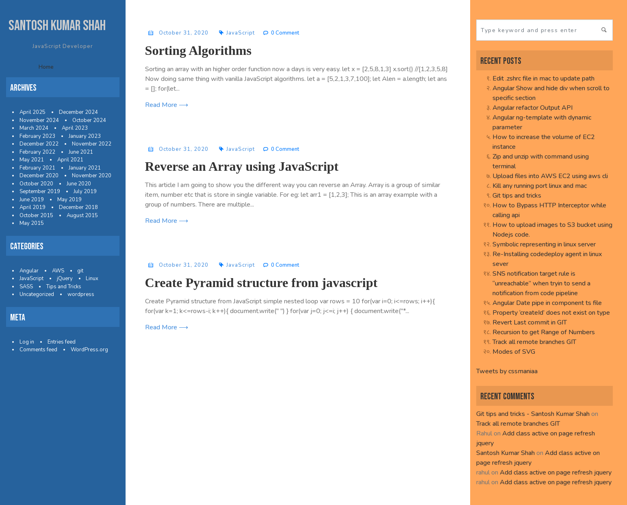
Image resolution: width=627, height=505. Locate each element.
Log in (27, 342)
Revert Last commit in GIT (529, 322)
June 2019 (32, 199)
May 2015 (32, 223)
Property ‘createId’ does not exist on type (551, 312)
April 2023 (75, 128)
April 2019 (33, 207)
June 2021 (81, 152)
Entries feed (62, 342)
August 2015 (82, 215)
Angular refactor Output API (532, 107)
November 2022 (91, 144)
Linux (92, 278)
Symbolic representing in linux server (544, 244)
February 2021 (37, 168)
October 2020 (36, 183)
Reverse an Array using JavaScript (241, 166)
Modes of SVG (513, 351)
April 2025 (33, 112)
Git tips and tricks (516, 195)
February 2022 (37, 152)
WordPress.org (89, 349)
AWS (58, 270)
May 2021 (32, 159)
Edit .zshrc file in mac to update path (543, 78)
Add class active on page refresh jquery (556, 472)
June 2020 (79, 183)
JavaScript (31, 278)
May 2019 (69, 199)
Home (46, 67)
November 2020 (91, 175)
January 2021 (85, 168)
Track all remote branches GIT (534, 341)
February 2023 (37, 136)
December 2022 (39, 144)
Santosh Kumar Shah (57, 26)
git (80, 270)
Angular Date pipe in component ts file (547, 302)
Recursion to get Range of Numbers (543, 332)
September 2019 (40, 191)
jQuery (65, 278)
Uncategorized (37, 294)
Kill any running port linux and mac (539, 185)
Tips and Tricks (63, 286)
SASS (26, 286)
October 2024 (89, 120)
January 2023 (85, 136)
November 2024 (39, 120)
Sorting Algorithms (198, 50)
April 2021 (70, 159)
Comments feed (38, 349)
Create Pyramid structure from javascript (261, 282)
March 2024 (34, 128)
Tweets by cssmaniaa (507, 371)
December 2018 (78, 207)
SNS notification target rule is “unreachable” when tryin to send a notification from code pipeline (541, 283)
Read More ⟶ (166, 104)
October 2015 (36, 215)
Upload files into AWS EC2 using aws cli (550, 176)
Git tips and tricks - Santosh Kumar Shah (533, 413)
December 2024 (78, 112)
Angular (29, 270)
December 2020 (39, 175)
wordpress (80, 294)
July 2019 (85, 191)
